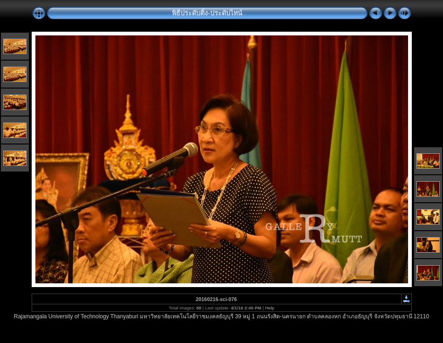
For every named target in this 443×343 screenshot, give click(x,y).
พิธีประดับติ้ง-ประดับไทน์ (207, 13)
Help (269, 307)
